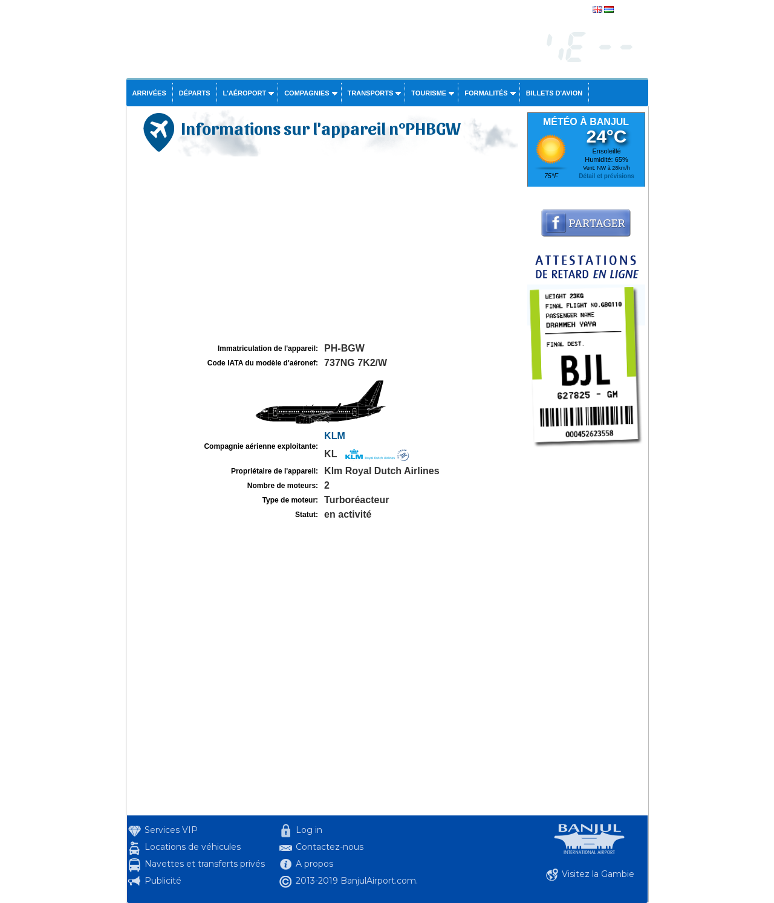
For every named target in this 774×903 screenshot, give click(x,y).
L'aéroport (245, 93)
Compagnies (306, 93)
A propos (314, 863)
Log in (309, 829)
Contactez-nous (329, 846)
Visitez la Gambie (598, 874)
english (627, 10)
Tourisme (428, 93)
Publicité (163, 880)
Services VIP (171, 829)
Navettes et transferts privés (205, 863)
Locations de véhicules (193, 846)
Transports (371, 93)
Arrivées (149, 93)
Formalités (486, 93)
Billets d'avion (554, 93)
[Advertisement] (325, 250)
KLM (334, 436)
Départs (194, 93)
